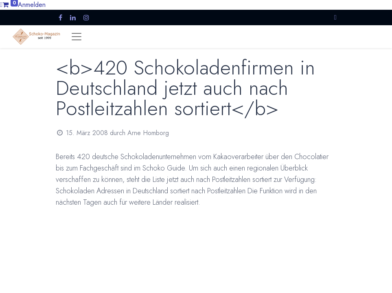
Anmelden (32, 4)
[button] (335, 17)
